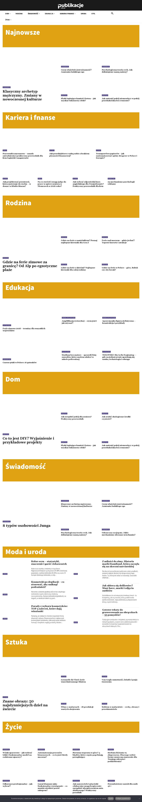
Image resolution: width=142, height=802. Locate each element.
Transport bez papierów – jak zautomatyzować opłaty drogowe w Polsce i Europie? (117, 155)
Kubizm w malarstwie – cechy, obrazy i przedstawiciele (120, 711)
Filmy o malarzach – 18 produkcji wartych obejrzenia (78, 711)
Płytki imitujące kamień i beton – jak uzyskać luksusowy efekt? (79, 99)
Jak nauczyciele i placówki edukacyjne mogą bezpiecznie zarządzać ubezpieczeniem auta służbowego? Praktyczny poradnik (88, 790)
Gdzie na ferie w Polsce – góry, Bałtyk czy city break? (120, 270)
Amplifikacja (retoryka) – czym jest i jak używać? (80, 323)
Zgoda (111, 798)
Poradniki (6, 752)
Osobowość (6, 87)
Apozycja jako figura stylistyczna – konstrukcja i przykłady (119, 323)
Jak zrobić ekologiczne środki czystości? (117, 419)
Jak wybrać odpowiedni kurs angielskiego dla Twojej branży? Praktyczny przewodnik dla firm (87, 184)
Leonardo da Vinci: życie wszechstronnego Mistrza (74, 684)
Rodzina (5, 259)
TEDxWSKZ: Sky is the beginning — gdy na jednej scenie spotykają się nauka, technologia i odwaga (119, 358)
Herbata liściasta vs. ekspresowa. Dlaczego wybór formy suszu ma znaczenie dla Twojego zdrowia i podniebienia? (122, 760)
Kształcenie (7, 326)
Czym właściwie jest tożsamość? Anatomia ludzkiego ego (77, 71)
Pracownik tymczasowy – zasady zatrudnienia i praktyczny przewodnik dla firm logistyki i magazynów (24, 155)
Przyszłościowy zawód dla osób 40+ (123, 787)
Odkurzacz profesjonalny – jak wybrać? (18, 787)
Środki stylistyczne (68, 319)
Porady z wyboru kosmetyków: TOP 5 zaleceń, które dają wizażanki (49, 609)
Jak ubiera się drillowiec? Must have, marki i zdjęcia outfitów (118, 591)
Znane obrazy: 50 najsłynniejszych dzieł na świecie (26, 708)
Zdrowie (110, 752)
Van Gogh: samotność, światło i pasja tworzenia (120, 684)
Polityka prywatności (123, 798)
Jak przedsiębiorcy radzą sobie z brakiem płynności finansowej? (70, 154)
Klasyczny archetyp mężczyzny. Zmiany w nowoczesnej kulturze (23, 95)
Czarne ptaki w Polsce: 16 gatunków (20, 363)
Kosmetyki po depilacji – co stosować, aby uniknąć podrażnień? (48, 585)
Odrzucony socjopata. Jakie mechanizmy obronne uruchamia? (119, 534)
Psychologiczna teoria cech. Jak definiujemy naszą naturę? (118, 71)
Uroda (5, 574)
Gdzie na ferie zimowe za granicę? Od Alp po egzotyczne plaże (25, 267)
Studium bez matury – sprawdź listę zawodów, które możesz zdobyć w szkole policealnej (79, 358)
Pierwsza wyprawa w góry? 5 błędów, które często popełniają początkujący (87, 758)
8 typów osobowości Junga (27, 526)
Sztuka (5, 700)
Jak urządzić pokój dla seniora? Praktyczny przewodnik (77, 419)
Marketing (111, 178)
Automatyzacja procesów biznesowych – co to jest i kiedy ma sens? (53, 758)
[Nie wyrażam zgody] (139, 798)
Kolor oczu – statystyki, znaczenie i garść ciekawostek (49, 563)
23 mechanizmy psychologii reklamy (122, 182)
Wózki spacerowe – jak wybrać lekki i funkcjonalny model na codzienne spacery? (18, 758)
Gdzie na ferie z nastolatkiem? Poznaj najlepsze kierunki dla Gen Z (79, 243)
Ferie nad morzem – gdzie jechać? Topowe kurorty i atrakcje (118, 243)
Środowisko (7, 360)
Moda (75, 574)
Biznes (52, 150)
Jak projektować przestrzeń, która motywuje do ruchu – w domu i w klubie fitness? (17, 183)
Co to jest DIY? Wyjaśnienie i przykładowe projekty (29, 441)
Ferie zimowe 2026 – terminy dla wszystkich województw (25, 331)
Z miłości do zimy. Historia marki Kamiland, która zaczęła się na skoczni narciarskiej (118, 565)
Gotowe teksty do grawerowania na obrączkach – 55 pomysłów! (120, 616)
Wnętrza (64, 95)
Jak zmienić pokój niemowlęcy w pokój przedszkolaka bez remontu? (119, 99)
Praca (5, 150)
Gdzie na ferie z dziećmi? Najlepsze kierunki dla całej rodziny (78, 270)
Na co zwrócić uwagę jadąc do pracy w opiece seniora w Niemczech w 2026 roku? (52, 183)
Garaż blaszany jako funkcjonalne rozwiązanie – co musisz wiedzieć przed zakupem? (53, 789)
